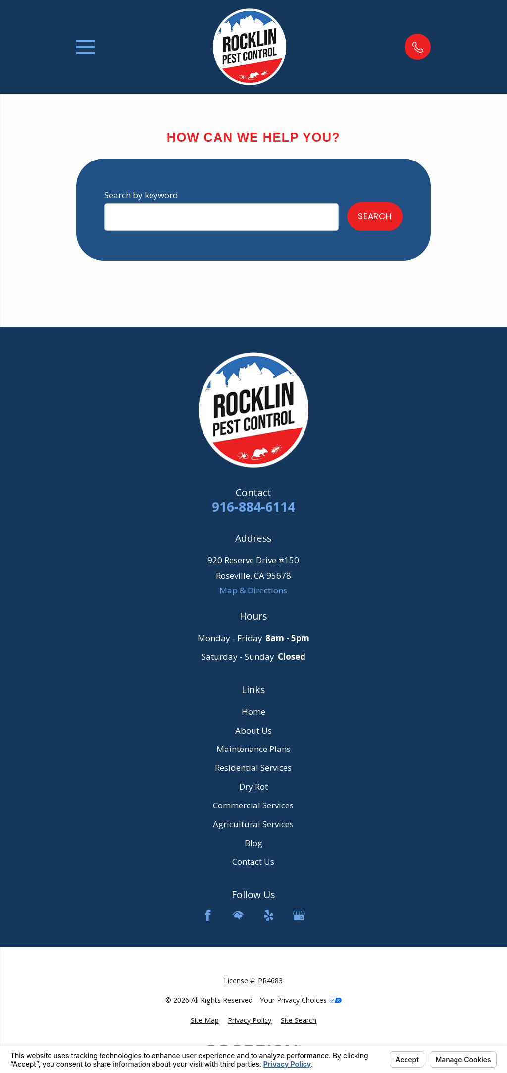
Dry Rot (253, 786)
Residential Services (253, 767)
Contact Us (253, 861)
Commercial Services (253, 805)
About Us (253, 730)
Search (375, 216)
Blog (253, 843)
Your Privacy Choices (301, 1000)
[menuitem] (205, 1020)
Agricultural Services (253, 824)
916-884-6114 (253, 507)
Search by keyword (141, 195)
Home (253, 711)
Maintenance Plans (253, 748)
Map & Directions (253, 590)
